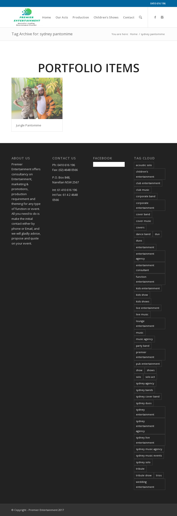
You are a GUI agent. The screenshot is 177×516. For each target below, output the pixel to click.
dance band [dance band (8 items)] (143, 234)
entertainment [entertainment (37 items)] (145, 247)
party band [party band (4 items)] (142, 345)
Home (134, 34)
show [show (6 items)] (139, 370)
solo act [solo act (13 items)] (150, 377)
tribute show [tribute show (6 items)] (144, 475)
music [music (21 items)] (139, 332)
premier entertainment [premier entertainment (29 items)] (145, 354)
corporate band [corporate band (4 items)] (145, 196)
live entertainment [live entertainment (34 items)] (147, 308)
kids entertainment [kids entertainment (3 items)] (148, 288)
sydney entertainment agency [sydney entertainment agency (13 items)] (145, 426)
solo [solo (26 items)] (138, 377)
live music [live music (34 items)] (142, 314)
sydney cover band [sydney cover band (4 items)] (147, 396)
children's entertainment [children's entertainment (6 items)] (145, 174)
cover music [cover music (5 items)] (143, 221)
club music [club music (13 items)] (142, 189)
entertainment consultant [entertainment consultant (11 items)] (145, 267)
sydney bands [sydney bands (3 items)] (144, 390)
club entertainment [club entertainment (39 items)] (148, 183)
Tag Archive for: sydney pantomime (42, 33)
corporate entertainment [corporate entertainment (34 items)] (145, 205)
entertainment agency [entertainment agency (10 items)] (145, 256)
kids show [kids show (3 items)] (142, 294)
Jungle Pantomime (28, 125)
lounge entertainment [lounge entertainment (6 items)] (145, 323)
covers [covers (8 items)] (140, 227)
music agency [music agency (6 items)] (144, 339)
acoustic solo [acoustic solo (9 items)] (144, 165)
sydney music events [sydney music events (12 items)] (149, 455)
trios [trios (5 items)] (159, 475)
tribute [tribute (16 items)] (140, 468)
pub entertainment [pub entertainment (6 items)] (148, 363)
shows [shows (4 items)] (150, 370)
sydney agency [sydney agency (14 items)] (145, 383)
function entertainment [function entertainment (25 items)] (145, 279)
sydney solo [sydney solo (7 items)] (143, 462)
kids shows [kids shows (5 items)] (142, 301)
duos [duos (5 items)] (139, 240)
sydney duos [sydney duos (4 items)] (143, 403)
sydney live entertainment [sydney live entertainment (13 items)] (145, 440)
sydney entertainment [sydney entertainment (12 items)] (145, 412)
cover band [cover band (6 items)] (143, 214)
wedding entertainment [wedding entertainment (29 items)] (145, 484)
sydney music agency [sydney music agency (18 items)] (149, 449)
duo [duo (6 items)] (157, 234)
